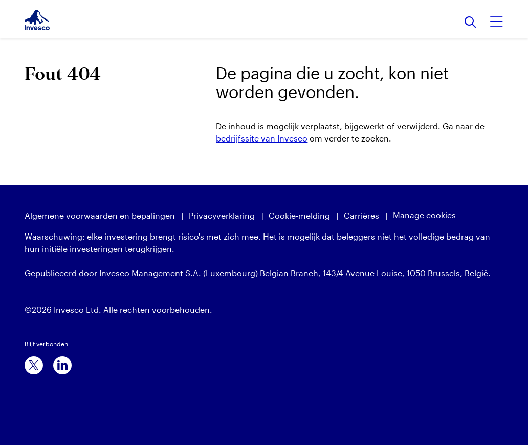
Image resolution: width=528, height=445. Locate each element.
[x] (34, 365)
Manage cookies (424, 215)
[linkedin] (62, 365)
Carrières (361, 215)
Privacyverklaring (222, 215)
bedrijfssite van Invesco (261, 138)
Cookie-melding (299, 215)
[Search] (470, 23)
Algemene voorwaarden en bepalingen (100, 215)
